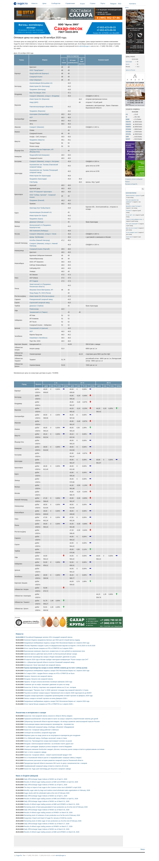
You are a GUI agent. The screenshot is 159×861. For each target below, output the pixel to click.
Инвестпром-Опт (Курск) (38, 215)
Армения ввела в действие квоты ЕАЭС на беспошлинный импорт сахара (50, 654)
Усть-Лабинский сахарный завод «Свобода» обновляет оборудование (49, 727)
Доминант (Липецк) (36, 222)
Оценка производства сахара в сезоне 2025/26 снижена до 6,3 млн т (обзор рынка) (55, 668)
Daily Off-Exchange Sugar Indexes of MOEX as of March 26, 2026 (46, 829)
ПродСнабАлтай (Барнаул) (39, 73)
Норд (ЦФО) (33, 102)
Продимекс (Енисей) (36, 200)
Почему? (128, 210)
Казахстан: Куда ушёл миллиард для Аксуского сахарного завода (47, 769)
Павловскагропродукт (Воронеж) (41, 106)
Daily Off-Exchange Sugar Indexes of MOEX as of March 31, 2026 (46, 801)
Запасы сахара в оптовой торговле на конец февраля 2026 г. (46, 698)
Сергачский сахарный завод (39, 302)
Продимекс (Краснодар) (38, 179)
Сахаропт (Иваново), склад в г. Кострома (44, 161)
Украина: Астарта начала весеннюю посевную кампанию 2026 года (48, 682)
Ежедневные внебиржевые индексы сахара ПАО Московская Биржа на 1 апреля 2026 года (56, 701)
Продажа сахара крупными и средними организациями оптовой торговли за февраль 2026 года (58, 696)
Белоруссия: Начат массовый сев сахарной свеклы (42, 665)
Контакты (132, 4)
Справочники (72, 3)
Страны (94, 3)
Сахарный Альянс (35, 77)
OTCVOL (128, 134)
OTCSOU (128, 129)
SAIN (127, 136)
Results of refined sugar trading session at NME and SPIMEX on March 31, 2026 (51, 804)
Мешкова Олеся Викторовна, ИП (41, 290)
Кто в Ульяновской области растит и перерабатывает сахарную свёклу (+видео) (52, 757)
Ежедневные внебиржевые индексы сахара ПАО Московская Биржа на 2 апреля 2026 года (56, 670)
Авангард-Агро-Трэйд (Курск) (39, 208)
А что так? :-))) (130, 215)
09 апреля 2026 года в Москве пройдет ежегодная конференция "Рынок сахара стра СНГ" (56, 659)
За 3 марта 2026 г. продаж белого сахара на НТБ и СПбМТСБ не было (49, 673)
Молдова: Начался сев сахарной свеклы (38, 679)
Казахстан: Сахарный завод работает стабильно (41, 730)
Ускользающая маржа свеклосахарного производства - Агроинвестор (49, 724)
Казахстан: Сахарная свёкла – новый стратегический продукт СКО (48, 755)
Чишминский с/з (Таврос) (38, 312)
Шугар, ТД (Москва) (36, 237)
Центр (127, 64)
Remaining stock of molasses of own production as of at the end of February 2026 (52, 815)
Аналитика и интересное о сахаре (31, 713)
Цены (46, 3)
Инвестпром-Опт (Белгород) (39, 86)
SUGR (127, 119)
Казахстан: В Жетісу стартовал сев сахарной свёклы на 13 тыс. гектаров (50, 687)
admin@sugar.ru (85, 46)
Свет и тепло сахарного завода (35, 752)
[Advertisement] (68, 841)
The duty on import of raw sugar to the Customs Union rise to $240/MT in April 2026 (52, 787)
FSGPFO (128, 126)
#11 (127, 114)
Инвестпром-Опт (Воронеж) (39, 99)
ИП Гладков (33, 281)
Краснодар (129, 61)
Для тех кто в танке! (131, 228)
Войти (127, 7)
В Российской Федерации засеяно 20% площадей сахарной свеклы (48, 637)
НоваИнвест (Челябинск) (38, 338)
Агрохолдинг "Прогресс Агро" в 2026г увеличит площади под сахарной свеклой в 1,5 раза (56, 690)
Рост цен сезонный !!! (132, 223)
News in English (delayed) (27, 776)
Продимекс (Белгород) (37, 89)
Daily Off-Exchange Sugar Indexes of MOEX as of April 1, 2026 (45, 796)
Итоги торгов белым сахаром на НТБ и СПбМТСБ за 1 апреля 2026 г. (49, 704)
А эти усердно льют (131, 232)
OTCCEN (128, 131)
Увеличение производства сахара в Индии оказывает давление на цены (50, 657)
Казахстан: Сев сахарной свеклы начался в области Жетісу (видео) (48, 716)
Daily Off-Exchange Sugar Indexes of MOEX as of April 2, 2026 (45, 785)
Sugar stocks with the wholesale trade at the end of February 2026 (46, 793)
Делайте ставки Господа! (133, 206)
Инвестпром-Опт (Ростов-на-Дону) (41, 296)
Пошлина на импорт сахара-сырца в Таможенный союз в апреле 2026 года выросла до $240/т (58, 693)
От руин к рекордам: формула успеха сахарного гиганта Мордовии (48, 746)
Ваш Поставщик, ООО (37, 93)
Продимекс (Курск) (36, 219)
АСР (31, 117)
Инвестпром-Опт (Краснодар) (40, 176)
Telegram (113, 4)
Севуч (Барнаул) (35, 80)
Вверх (143, 849)
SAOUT (128, 139)
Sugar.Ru (19, 855)
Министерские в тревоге (133, 195)
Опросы (127, 181)
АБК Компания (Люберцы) (38, 231)
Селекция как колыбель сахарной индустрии (40, 733)
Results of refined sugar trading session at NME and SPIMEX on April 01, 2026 (51, 798)
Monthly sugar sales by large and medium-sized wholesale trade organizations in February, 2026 (57, 790)
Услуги (82, 4)
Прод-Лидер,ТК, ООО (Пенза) (40, 293)
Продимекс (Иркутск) (36, 140)
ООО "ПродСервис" (36, 70)
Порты (104, 3)
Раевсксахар (34, 309)
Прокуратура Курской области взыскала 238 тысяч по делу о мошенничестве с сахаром (55, 763)
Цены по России (130, 70)
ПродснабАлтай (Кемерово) (39, 155)
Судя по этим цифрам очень (134, 219)
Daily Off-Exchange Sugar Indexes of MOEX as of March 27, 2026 (46, 824)
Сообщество (57, 3)
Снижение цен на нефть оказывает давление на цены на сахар (46, 684)
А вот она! (129, 237)
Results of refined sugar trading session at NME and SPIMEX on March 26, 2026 (51, 832)
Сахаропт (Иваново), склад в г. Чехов (42, 234)
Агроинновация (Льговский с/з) (40, 212)
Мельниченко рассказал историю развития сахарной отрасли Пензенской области (53, 760)
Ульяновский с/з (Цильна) (38, 328)
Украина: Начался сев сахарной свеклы (38, 676)
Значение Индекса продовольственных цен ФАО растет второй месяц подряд (52, 640)
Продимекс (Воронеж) (37, 111)
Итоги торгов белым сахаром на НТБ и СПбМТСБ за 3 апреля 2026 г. (49, 648)
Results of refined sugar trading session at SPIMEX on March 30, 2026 (48, 812)
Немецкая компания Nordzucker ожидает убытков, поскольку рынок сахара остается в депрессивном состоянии (64, 749)
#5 (126, 116)
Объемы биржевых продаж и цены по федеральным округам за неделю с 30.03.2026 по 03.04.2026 (59, 645)
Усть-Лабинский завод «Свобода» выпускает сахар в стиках (45, 738)
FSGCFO (128, 124)
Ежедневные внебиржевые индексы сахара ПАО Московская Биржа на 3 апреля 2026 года (56, 643)
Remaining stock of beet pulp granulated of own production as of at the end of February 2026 (56, 807)
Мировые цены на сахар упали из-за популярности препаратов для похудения (52, 735)
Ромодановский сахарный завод (41, 299)
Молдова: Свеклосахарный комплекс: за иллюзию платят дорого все (48, 744)
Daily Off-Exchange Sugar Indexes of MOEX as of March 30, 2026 (46, 810)
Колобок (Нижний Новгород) (39, 240)
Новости (36, 3)
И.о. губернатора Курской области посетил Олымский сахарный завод (49, 662)
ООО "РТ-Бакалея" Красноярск (40, 192)
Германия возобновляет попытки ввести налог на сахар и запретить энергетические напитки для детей (61, 719)
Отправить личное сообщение (133, 179)
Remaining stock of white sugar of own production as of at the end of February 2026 (52, 821)
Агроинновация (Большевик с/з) (40, 83)
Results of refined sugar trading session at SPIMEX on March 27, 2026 (48, 826)
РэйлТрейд (33, 182)
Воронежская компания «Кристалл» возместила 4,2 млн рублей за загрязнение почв (54, 651)
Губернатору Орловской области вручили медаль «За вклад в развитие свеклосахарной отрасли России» (62, 721)
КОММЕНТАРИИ (131, 193)
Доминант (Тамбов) (36, 306)
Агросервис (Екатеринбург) (39, 114)
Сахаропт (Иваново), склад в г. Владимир (44, 96)
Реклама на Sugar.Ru (131, 184)
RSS (119, 4)
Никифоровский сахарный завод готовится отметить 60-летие (46, 766)
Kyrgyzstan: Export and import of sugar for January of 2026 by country (48, 818)
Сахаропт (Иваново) (36, 127)
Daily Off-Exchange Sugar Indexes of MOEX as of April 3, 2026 (45, 779)
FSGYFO (128, 121)
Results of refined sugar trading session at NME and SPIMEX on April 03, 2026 (51, 782)
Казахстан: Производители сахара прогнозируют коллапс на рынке (48, 741)
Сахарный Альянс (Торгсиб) (39, 249)
